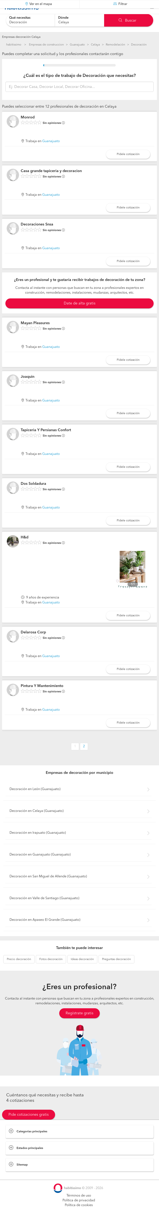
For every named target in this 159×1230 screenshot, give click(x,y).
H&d (24, 547)
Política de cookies (79, 1215)
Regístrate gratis (79, 1024)
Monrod (28, 128)
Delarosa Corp (33, 643)
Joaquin (27, 387)
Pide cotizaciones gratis (28, 1125)
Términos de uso (78, 1206)
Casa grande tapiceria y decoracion (51, 181)
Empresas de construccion (46, 44)
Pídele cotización (128, 164)
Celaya (95, 44)
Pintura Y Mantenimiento (42, 696)
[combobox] (30, 20)
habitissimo (13, 44)
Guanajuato (77, 44)
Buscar (127, 20)
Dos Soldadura (33, 494)
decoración (19, 969)
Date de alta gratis (79, 314)
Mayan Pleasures (35, 333)
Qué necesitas (19, 18)
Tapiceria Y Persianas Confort (46, 440)
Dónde (63, 18)
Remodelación (115, 44)
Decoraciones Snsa (37, 235)
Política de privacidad (79, 1211)
